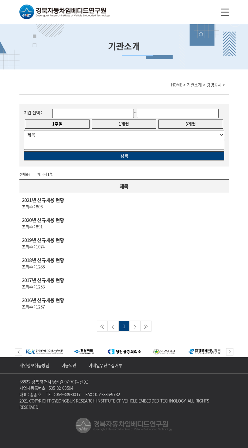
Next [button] (229, 351)
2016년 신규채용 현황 (43, 300)
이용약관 (68, 365)
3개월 (190, 124)
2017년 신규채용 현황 (43, 280)
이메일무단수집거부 (105, 365)
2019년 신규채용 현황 (43, 240)
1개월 (124, 124)
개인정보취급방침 (34, 365)
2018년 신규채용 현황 (43, 260)
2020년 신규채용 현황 (43, 220)
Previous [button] (18, 351)
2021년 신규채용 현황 (43, 200)
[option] (44, 351)
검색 (124, 156)
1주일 (57, 124)
